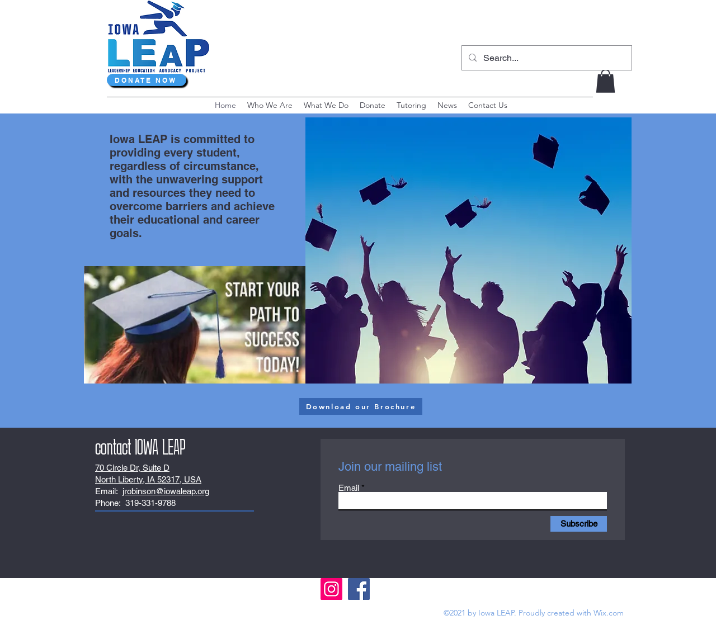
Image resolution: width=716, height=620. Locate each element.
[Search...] (545, 58)
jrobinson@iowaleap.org (166, 491)
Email (348, 488)
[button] (605, 81)
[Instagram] (331, 589)
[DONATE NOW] (146, 80)
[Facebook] (359, 589)
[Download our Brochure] (360, 406)
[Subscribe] (578, 524)
